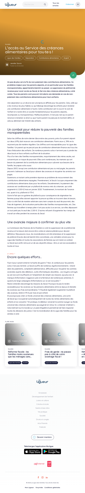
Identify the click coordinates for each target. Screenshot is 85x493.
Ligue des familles (14, 58)
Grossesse (43, 393)
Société (42, 416)
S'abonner (70, 4)
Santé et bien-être (42, 408)
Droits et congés (42, 419)
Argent (66, 58)
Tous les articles (56, 4)
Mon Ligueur (29, 487)
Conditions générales (52, 487)
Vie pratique (42, 412)
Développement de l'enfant (42, 397)
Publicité (42, 427)
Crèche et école (42, 404)
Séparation (29, 58)
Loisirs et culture (42, 400)
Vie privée (39, 487)
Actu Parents (42, 423)
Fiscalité (25, 362)
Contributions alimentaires (49, 58)
